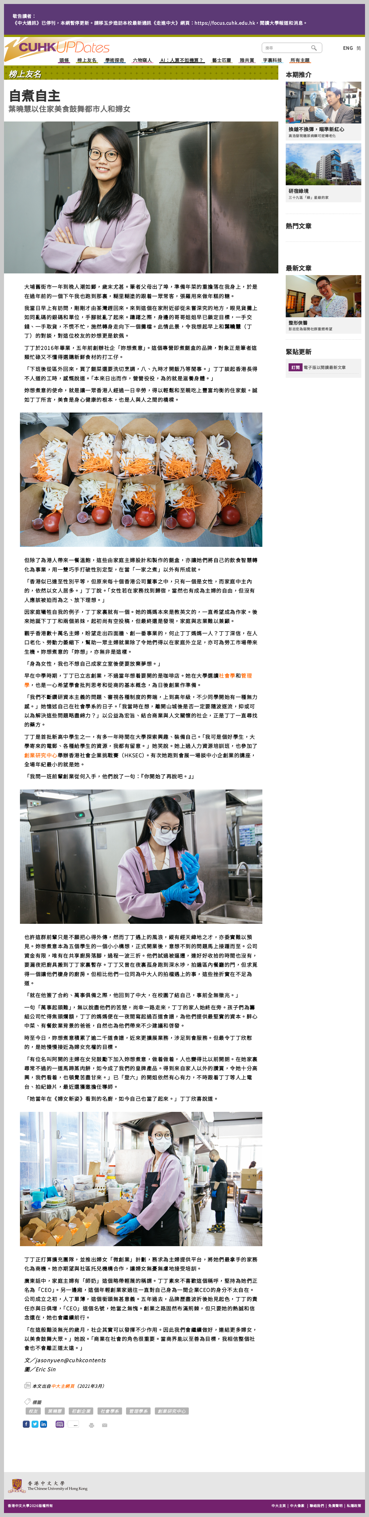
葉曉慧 (55, 1411)
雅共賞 (247, 60)
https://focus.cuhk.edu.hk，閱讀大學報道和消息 (248, 22)
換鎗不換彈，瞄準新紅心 (316, 129)
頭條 (64, 60)
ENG (348, 48)
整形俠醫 (298, 322)
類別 (331, 47)
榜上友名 (86, 60)
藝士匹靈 (221, 60)
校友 (33, 1411)
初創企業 (81, 1411)
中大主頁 (278, 1505)
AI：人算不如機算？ (182, 60)
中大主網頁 (63, 1386)
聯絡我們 (317, 1505)
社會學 (227, 675)
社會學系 (109, 1411)
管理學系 (138, 1411)
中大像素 (297, 1505)
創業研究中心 (41, 755)
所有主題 (300, 60)
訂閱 (295, 367)
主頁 (67, 45)
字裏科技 (272, 60)
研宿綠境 (299, 191)
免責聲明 (335, 1505)
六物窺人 (142, 60)
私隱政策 (354, 1505)
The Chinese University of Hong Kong (48, 1486)
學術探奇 (114, 60)
